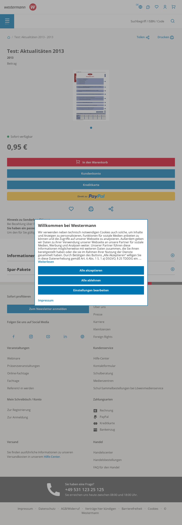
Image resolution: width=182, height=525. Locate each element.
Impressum (45, 301)
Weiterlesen (46, 262)
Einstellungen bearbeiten (91, 290)
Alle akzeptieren (91, 270)
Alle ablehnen (91, 280)
